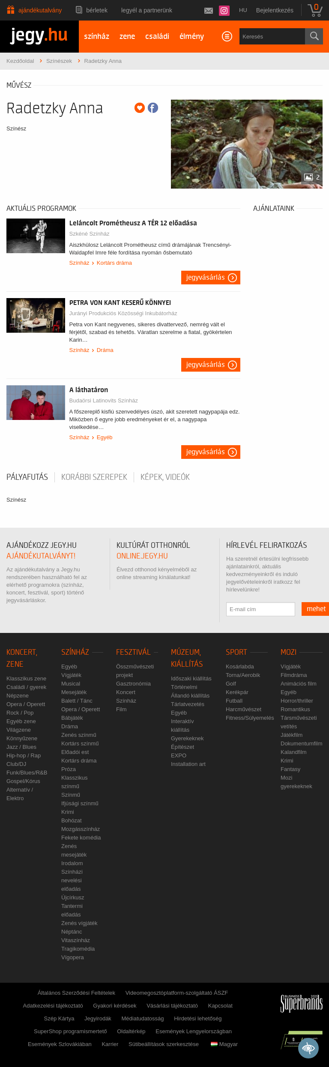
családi (157, 36)
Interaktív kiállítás (182, 725)
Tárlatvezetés (187, 704)
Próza (68, 769)
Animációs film (299, 683)
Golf (231, 683)
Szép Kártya (59, 1018)
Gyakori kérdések (114, 1005)
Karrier (110, 1044)
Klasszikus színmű (74, 781)
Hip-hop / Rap (23, 755)
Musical (70, 683)
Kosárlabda (240, 666)
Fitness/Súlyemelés (250, 718)
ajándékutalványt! (40, 556)
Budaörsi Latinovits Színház (103, 400)
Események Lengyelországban (194, 1031)
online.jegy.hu (142, 556)
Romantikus (295, 709)
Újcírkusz (72, 897)
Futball (234, 701)
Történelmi (184, 687)
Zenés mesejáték (74, 850)
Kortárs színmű (80, 743)
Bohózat (71, 820)
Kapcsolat (220, 1005)
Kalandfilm (294, 752)
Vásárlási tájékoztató (172, 1005)
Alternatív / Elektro (19, 793)
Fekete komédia (81, 837)
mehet (316, 609)
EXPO (178, 755)
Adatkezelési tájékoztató (53, 1005)
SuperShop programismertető (70, 1031)
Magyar (224, 1044)
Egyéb (105, 437)
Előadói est (75, 752)
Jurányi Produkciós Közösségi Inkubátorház (123, 313)
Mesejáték (74, 692)
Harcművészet (243, 709)
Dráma (105, 350)
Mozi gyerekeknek (296, 781)
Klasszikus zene (26, 678)
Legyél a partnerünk (146, 10)
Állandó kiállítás (190, 695)
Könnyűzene (21, 738)
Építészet (182, 747)
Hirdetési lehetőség (197, 1018)
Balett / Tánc (77, 701)
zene (127, 36)
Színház (79, 263)
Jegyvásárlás (205, 277)
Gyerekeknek (187, 738)
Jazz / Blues (21, 747)
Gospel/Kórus (23, 781)
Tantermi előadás (72, 910)
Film (121, 709)
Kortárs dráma (114, 263)
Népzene (17, 695)
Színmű (70, 795)
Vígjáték (71, 675)
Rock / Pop (20, 712)
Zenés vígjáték (79, 923)
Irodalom (72, 863)
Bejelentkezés (274, 10)
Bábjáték (72, 718)
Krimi (67, 812)
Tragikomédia (78, 949)
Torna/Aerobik (243, 675)
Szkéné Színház (89, 234)
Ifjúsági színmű (80, 803)
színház (96, 36)
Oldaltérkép (131, 1031)
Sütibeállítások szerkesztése (164, 1044)
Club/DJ (16, 764)
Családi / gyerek (26, 687)
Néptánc (71, 931)
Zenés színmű (78, 735)
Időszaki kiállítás (191, 678)
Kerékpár (237, 692)
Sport (236, 652)
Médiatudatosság (143, 1018)
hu (243, 10)
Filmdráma (294, 675)
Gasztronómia (133, 683)
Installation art (188, 764)
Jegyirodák (97, 1018)
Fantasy (290, 769)
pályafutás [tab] (27, 477)
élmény (191, 36)
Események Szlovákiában (60, 1044)
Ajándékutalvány (40, 10)
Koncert (125, 692)
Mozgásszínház (80, 829)
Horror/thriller (297, 701)
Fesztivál (133, 652)
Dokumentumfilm (302, 743)
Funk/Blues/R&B (26, 772)
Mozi (288, 652)
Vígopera (72, 957)
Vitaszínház (75, 940)
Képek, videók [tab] (165, 477)
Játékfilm (291, 735)
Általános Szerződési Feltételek (76, 993)
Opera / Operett (25, 704)
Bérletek (97, 10)
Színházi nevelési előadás (72, 880)
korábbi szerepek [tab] (94, 477)
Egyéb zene (21, 721)
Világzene (18, 730)
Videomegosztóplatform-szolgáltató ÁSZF (177, 993)
